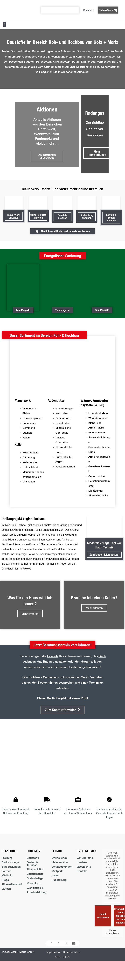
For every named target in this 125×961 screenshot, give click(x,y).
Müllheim (7, 875)
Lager (55, 875)
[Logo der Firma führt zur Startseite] (18, 10)
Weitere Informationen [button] (112, 931)
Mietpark (57, 871)
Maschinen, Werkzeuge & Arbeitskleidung (36, 888)
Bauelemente (35, 873)
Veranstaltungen (62, 866)
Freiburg (7, 857)
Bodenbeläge (35, 878)
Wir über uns (85, 857)
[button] (4, 24)
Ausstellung (59, 879)
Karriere (82, 862)
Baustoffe (33, 857)
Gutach (6, 888)
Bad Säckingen (11, 866)
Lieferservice (60, 862)
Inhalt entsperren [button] (103, 916)
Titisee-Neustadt (12, 884)
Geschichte (84, 866)
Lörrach (6, 871)
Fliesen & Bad (35, 869)
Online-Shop (60, 857)
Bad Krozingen (11, 862)
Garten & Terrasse (32, 863)
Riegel (5, 879)
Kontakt (82, 871)
